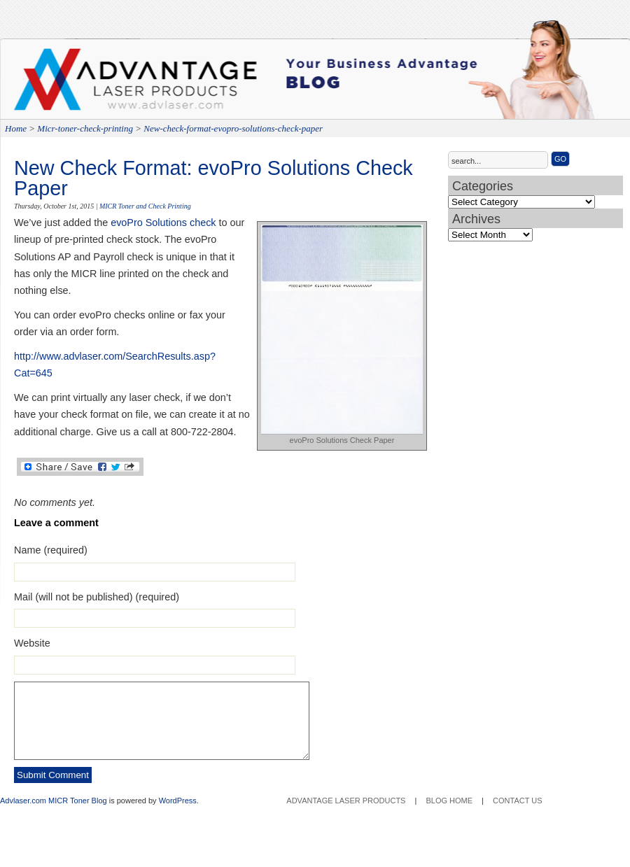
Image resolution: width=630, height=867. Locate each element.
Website (32, 643)
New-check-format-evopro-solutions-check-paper (233, 128)
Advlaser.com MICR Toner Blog (53, 800)
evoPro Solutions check (163, 222)
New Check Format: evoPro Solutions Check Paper (213, 178)
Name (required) (51, 550)
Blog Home (449, 800)
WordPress (178, 800)
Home (16, 128)
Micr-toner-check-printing (85, 128)
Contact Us (517, 800)
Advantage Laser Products (70, 84)
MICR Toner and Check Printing (145, 206)
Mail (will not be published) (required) (96, 596)
